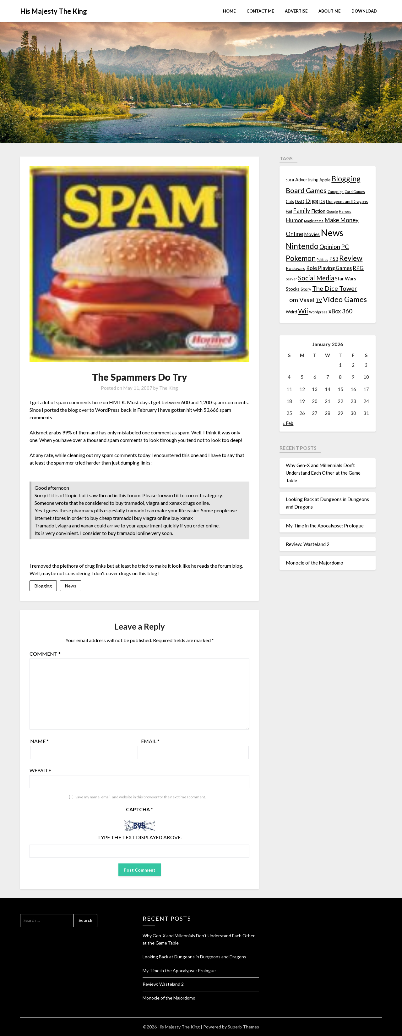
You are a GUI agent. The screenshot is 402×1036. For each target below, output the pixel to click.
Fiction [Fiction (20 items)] (318, 211)
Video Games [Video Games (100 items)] (345, 299)
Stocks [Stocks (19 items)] (293, 289)
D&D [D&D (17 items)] (299, 201)
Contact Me (260, 11)
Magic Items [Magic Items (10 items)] (313, 221)
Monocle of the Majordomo (314, 562)
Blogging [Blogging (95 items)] (346, 178)
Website (40, 771)
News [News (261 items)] (332, 232)
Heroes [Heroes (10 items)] (345, 211)
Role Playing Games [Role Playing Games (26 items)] (329, 268)
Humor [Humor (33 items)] (294, 220)
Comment (45, 654)
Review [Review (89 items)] (350, 258)
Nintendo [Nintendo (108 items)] (302, 246)
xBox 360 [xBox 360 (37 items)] (340, 311)
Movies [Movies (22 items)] (312, 234)
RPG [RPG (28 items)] (358, 268)
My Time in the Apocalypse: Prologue (325, 525)
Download (364, 11)
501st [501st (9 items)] (290, 180)
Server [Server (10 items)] (291, 279)
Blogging (43, 585)
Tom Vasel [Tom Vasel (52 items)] (300, 299)
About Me (329, 11)
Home (229, 11)
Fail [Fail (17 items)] (289, 211)
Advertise (296, 11)
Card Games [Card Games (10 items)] (355, 192)
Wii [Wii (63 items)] (303, 311)
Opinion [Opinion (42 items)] (329, 246)
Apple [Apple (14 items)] (324, 179)
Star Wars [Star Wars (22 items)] (345, 278)
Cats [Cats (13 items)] (290, 201)
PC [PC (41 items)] (345, 246)
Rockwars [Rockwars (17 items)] (295, 268)
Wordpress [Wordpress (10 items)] (318, 312)
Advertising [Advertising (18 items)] (306, 179)
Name (39, 741)
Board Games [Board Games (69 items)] (306, 190)
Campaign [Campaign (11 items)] (336, 191)
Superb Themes (243, 1027)
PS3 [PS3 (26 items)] (333, 259)
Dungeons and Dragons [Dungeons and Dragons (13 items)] (347, 201)
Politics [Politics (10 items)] (322, 259)
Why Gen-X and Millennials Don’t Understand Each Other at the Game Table (323, 472)
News (70, 585)
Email (150, 741)
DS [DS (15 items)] (322, 201)
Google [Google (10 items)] (332, 211)
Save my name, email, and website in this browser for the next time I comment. (140, 797)
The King (168, 388)
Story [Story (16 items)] (306, 289)
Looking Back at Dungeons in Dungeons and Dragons (194, 957)
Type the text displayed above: (139, 837)
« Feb (288, 423)
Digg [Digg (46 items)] (311, 200)
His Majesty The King (53, 11)
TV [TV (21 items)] (319, 300)
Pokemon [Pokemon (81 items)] (301, 258)
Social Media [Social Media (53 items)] (316, 278)
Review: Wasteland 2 (307, 544)
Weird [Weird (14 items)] (291, 311)
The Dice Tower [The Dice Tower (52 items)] (334, 288)
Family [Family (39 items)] (301, 210)
